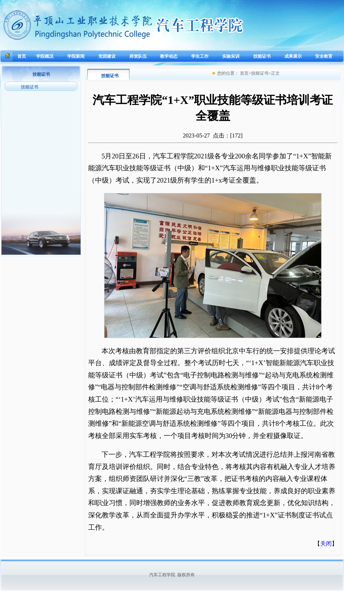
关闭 (326, 543)
